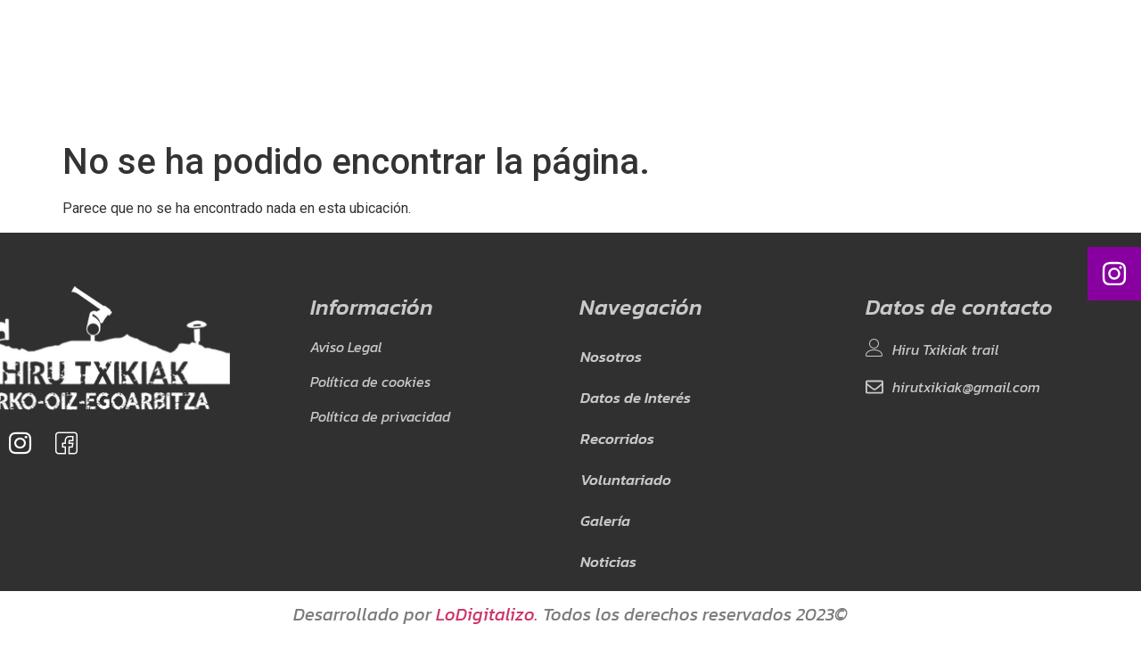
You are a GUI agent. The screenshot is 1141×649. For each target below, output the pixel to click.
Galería (682, 66)
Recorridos (495, 66)
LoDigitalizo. (487, 614)
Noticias (752, 66)
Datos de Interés (387, 66)
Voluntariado (594, 66)
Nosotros (286, 66)
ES (862, 66)
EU (882, 66)
